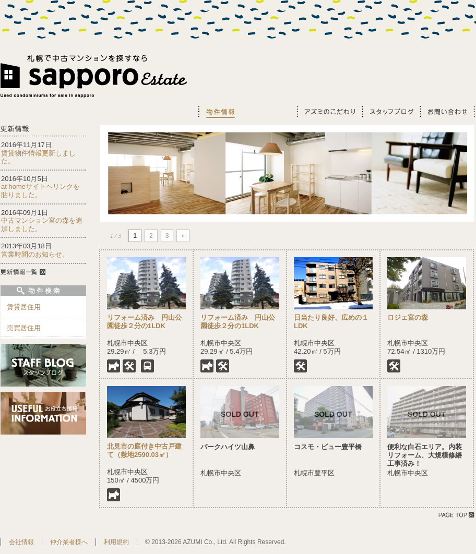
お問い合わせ (447, 111)
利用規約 (116, 542)
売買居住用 (24, 328)
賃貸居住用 (24, 307)
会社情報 (21, 542)
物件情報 (219, 111)
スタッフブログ (390, 111)
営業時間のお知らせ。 (35, 254)
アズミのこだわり (328, 111)
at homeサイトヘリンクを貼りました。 (40, 191)
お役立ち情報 (268, 111)
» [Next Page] (183, 235)
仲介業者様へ (69, 542)
